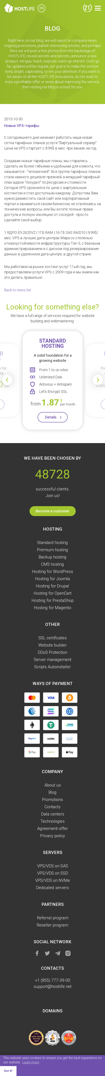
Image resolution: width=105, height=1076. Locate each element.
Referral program (52, 917)
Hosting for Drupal (52, 585)
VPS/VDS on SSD (52, 873)
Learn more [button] (30, 1062)
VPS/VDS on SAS (52, 865)
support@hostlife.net (53, 986)
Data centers (52, 814)
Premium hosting (52, 549)
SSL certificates (52, 637)
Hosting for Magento (52, 607)
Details (51, 417)
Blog (52, 792)
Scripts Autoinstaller (52, 666)
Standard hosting (52, 542)
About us (52, 785)
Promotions (52, 799)
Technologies (52, 821)
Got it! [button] (8, 1071)
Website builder (52, 645)
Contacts (52, 806)
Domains (52, 1010)
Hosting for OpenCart (53, 593)
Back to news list (17, 290)
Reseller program (52, 925)
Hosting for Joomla (52, 578)
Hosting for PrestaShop (53, 600)
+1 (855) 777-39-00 (52, 980)
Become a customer (53, 511)
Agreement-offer (52, 828)
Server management (52, 659)
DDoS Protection (52, 652)
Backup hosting (52, 557)
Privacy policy (52, 835)
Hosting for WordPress (52, 571)
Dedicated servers (52, 887)
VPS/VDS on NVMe (52, 880)
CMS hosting (52, 564)
